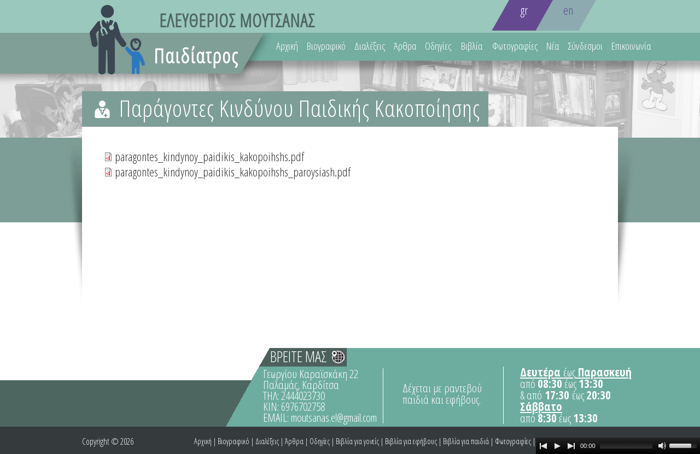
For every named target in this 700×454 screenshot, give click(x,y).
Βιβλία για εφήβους (411, 441)
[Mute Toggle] (662, 445)
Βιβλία (471, 46)
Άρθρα (405, 46)
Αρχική (287, 46)
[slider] (626, 446)
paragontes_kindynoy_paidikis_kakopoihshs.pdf (209, 156)
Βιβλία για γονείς (357, 441)
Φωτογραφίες (515, 46)
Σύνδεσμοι (585, 46)
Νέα (552, 46)
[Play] (557, 445)
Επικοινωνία (631, 46)
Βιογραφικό (326, 46)
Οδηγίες (438, 46)
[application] (618, 446)
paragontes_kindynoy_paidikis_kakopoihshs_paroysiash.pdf (233, 171)
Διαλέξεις (369, 46)
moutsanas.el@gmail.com (334, 417)
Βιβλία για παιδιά (466, 441)
